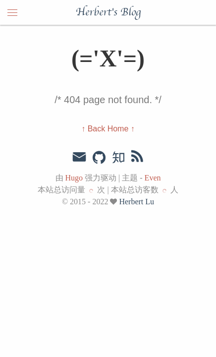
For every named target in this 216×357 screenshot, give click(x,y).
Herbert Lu (136, 201)
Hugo (74, 178)
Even (153, 178)
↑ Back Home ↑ (108, 128)
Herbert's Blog (108, 12)
